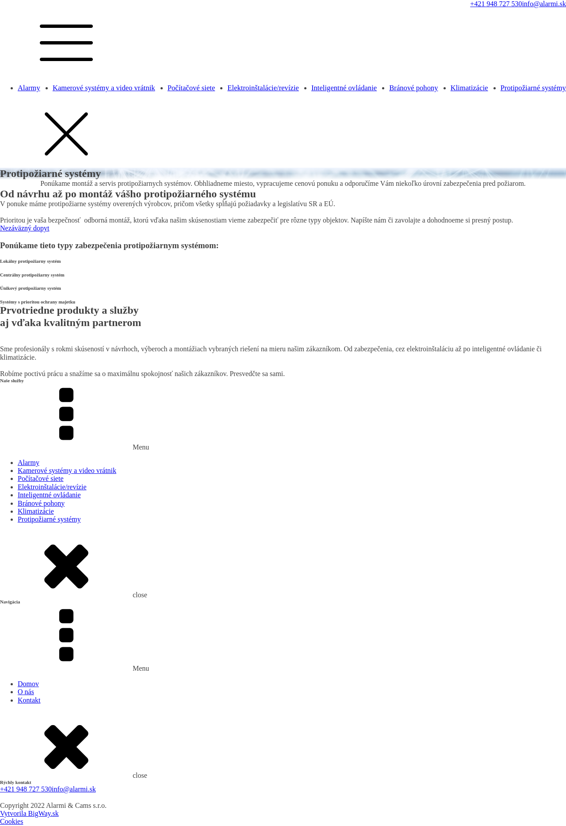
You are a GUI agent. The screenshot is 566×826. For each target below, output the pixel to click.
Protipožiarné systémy (533, 88)
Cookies (11, 821)
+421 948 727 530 (496, 4)
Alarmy (29, 88)
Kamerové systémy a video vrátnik (104, 88)
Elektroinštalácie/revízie (263, 88)
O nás (26, 691)
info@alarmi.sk (544, 4)
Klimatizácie (469, 88)
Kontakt (29, 700)
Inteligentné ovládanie (344, 88)
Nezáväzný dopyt (25, 228)
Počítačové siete (191, 88)
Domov (28, 684)
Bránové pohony (413, 88)
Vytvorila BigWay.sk (29, 813)
